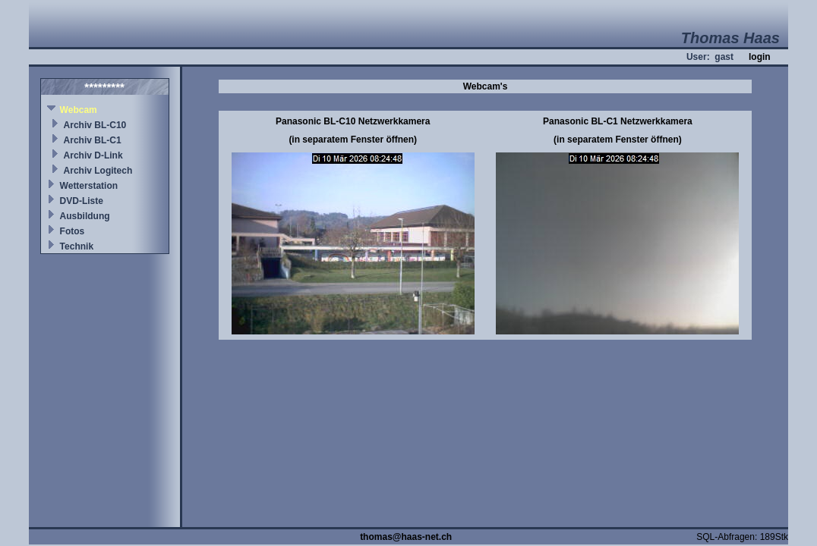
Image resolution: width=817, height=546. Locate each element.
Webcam (78, 110)
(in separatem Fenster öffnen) (353, 139)
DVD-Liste (81, 201)
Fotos (72, 231)
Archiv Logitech (98, 170)
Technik (76, 246)
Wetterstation (89, 185)
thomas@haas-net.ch (406, 537)
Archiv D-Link (93, 155)
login (760, 57)
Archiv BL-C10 (95, 125)
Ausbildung (85, 216)
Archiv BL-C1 (92, 140)
